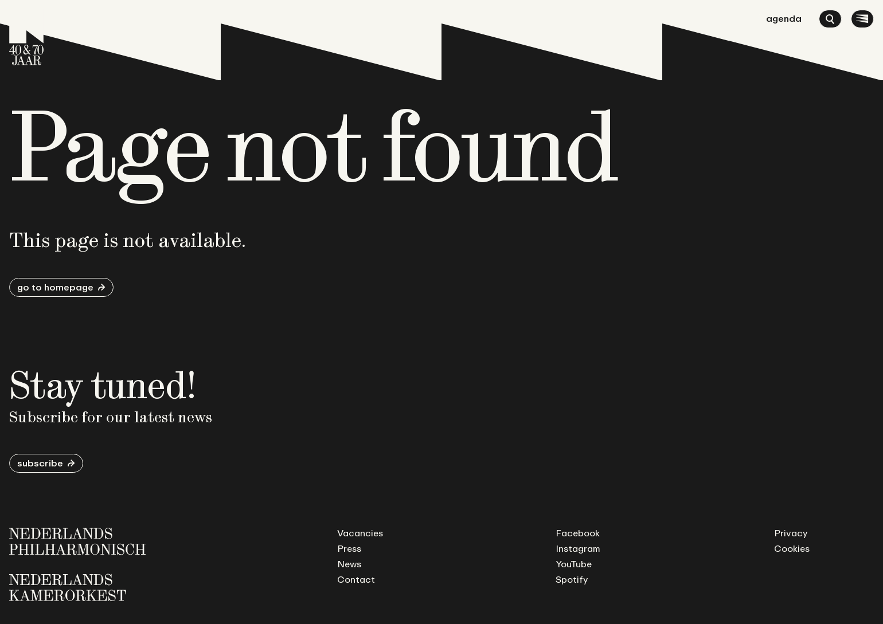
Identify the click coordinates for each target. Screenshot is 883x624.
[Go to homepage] (26, 37)
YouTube (574, 564)
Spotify (572, 579)
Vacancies (360, 533)
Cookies (792, 548)
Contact (356, 579)
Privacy (790, 533)
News (349, 564)
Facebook (578, 533)
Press (349, 548)
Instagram (578, 548)
